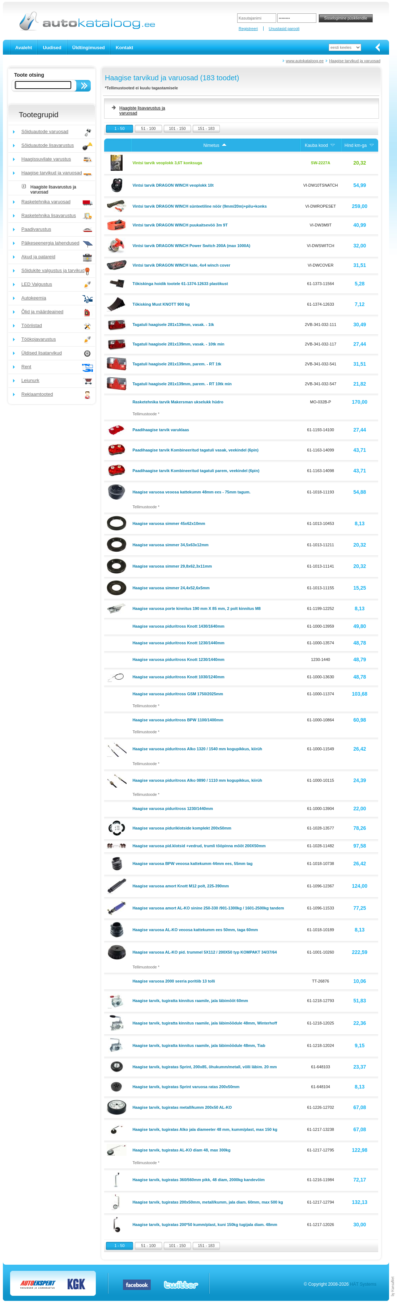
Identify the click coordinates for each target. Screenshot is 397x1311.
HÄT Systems (363, 1284)
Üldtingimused (88, 47)
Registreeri (248, 28)
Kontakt (124, 47)
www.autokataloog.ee (305, 61)
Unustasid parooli (284, 28)
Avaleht (23, 47)
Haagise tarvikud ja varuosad (354, 61)
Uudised (52, 47)
